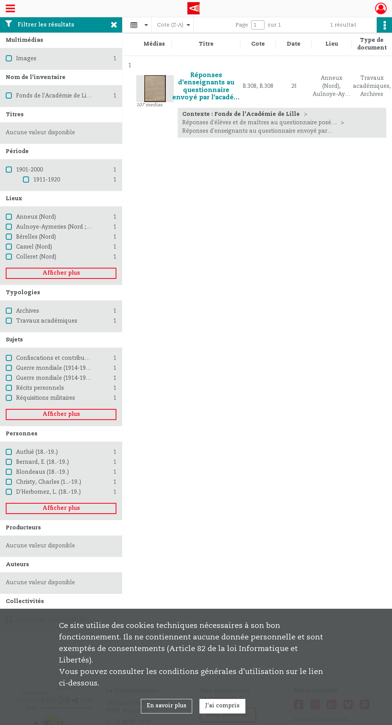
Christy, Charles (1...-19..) (48, 482)
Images (26, 58)
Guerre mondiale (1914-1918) (54, 368)
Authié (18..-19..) (37, 452)
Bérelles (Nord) (36, 237)
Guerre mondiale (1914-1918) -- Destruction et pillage (88, 378)
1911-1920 (46, 180)
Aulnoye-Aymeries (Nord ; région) (61, 227)
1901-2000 (29, 170)
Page (241, 25)
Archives (27, 311)
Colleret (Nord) (36, 257)
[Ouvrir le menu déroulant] (10, 9)
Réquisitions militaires (45, 398)
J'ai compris (222, 706)
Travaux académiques (46, 321)
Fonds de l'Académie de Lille (54, 96)
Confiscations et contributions (57, 358)
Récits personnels (40, 388)
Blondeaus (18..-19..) (42, 472)
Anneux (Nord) (36, 217)
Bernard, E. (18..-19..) (42, 462)
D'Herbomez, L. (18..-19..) (48, 492)
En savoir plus (166, 706)
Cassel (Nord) (34, 247)
